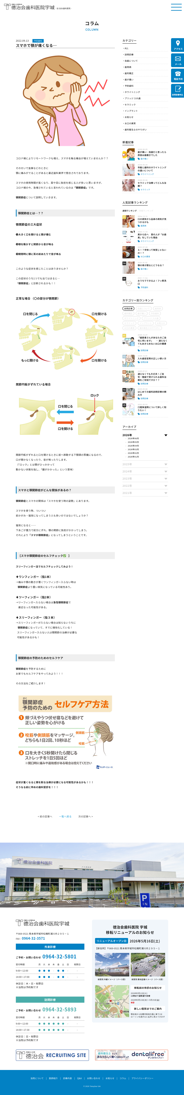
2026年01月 (133, 456)
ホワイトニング (132, 92)
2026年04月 (133, 445)
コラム (123, 1078)
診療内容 (67, 1078)
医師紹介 (53, 1078)
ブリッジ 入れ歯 (133, 98)
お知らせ (129, 117)
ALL (126, 48)
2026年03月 (133, 449)
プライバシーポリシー (142, 1078)
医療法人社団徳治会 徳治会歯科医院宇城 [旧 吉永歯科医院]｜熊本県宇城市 (29, 7)
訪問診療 (129, 54)
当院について (37, 1078)
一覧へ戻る (65, 816)
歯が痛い (129, 79)
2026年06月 (133, 438)
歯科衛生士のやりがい (136, 129)
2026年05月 (133, 442)
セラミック (130, 104)
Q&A (79, 1078)
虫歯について (131, 60)
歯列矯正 (129, 73)
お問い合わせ (93, 1078)
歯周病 (128, 67)
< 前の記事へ (45, 816)
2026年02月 (133, 453)
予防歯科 (129, 85)
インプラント (131, 110)
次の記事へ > (85, 816)
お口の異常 (130, 123)
